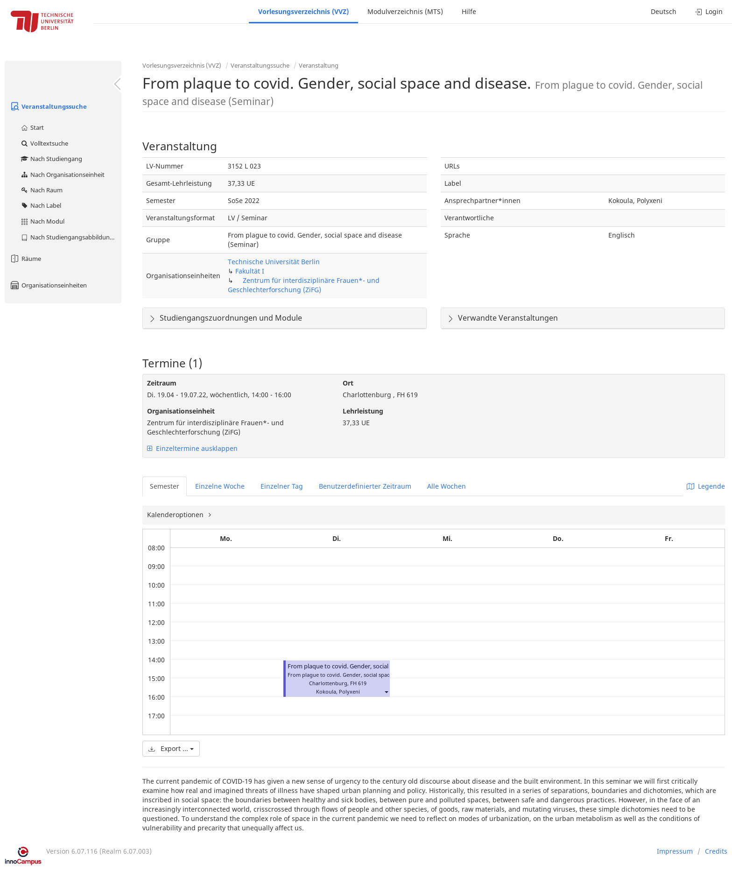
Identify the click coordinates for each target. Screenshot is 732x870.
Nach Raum (41, 190)
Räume (25, 258)
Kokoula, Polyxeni (338, 691)
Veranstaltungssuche (48, 106)
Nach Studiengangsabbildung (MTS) (70, 237)
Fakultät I (249, 271)
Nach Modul (42, 221)
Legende (706, 486)
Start (32, 127)
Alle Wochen (446, 486)
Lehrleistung (363, 411)
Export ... (171, 748)
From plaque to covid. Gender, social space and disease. (364, 666)
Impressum (675, 851)
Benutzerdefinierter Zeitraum (365, 486)
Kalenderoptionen (176, 514)
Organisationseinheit (181, 411)
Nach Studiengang (51, 158)
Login (709, 11)
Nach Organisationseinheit (62, 174)
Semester (164, 486)
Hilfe (469, 11)
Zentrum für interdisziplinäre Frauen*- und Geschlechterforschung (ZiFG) (304, 285)
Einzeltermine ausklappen (192, 448)
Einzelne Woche (220, 486)
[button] (386, 691)
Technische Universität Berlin (274, 261)
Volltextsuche (44, 143)
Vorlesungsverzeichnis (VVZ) (303, 11)
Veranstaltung (318, 65)
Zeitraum (161, 383)
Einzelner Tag (281, 486)
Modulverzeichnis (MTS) (405, 11)
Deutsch (663, 11)
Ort (348, 383)
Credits (716, 851)
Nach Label (40, 205)
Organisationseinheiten (48, 285)
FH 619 (358, 683)
